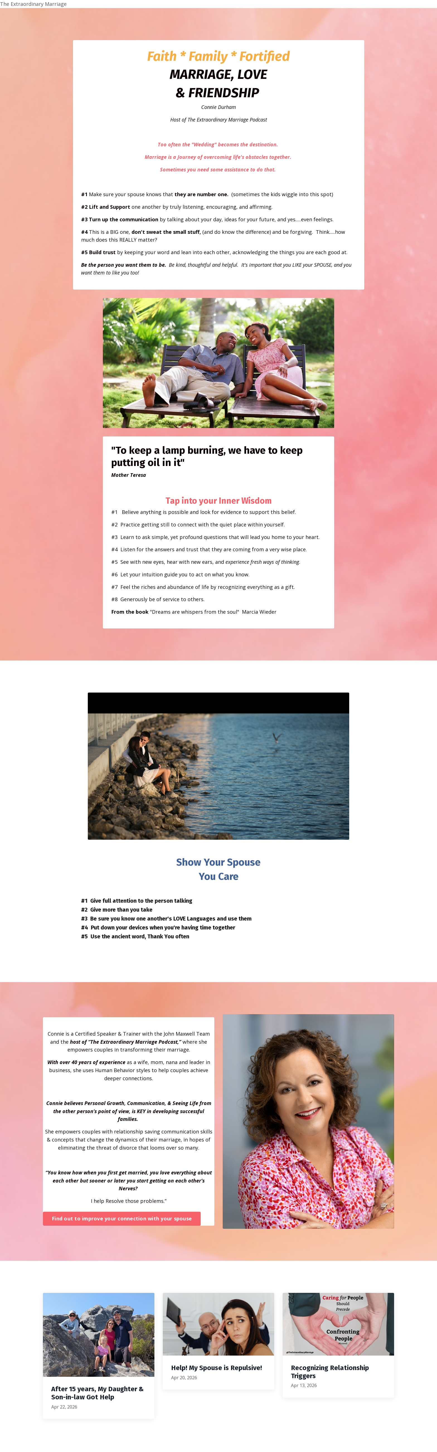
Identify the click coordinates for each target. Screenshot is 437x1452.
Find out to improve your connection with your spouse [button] (122, 1220)
